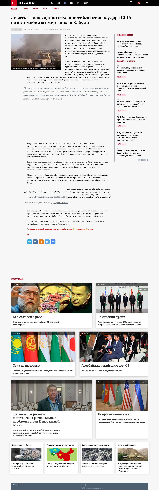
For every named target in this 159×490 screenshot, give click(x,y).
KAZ (52, 3)
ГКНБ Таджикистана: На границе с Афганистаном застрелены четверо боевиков (132, 119)
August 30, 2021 (61, 202)
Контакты (16, 484)
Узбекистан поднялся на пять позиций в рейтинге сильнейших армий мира (131, 70)
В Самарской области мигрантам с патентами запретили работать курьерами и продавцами (132, 104)
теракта (91, 146)
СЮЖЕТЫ (57, 9)
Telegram (79, 229)
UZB (78, 3)
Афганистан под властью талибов (59, 29)
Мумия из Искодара (127, 445)
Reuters (43, 211)
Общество (45, 29)
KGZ (58, 3)
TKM (71, 3)
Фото (46, 9)
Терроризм (26, 29)
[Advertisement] (79, 263)
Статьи (25, 9)
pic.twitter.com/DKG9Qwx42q (53, 197)
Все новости (143, 160)
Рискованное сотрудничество (61, 445)
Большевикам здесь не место (96, 445)
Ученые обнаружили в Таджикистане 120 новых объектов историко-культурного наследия (132, 54)
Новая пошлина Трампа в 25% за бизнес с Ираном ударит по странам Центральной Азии (131, 153)
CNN (102, 43)
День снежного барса (22, 445)
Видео (36, 9)
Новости (14, 9)
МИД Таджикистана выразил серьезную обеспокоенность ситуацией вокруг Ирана (129, 43)
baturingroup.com (94, 487)
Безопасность (35, 29)
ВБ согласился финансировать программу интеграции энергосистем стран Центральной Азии (131, 87)
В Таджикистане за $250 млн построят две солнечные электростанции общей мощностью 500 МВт (129, 136)
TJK (65, 3)
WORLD (86, 3)
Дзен (90, 229)
